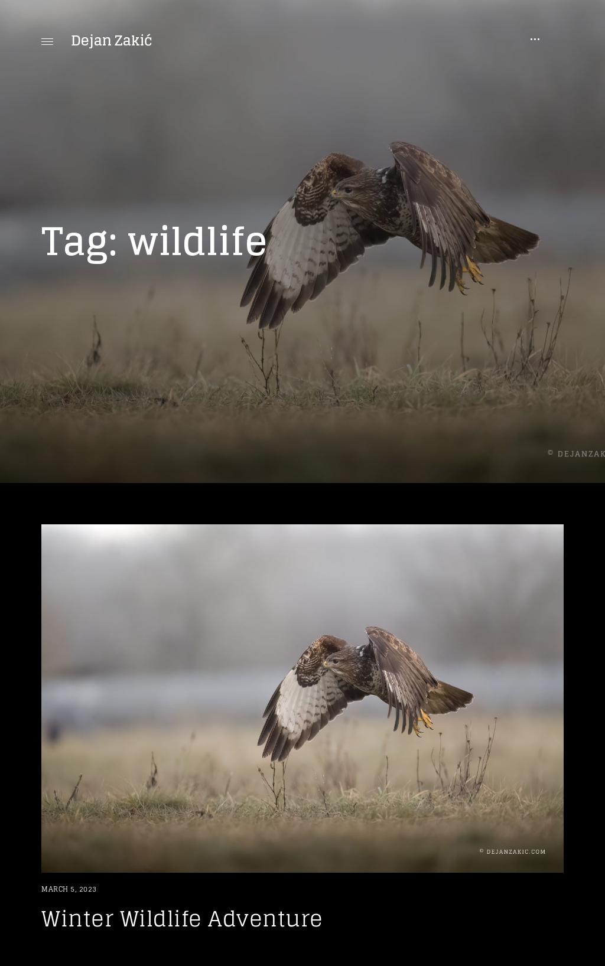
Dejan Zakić (111, 40)
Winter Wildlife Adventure (182, 918)
